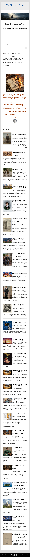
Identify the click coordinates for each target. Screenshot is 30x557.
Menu (26, 11)
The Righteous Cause (15, 5)
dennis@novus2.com (7, 61)
